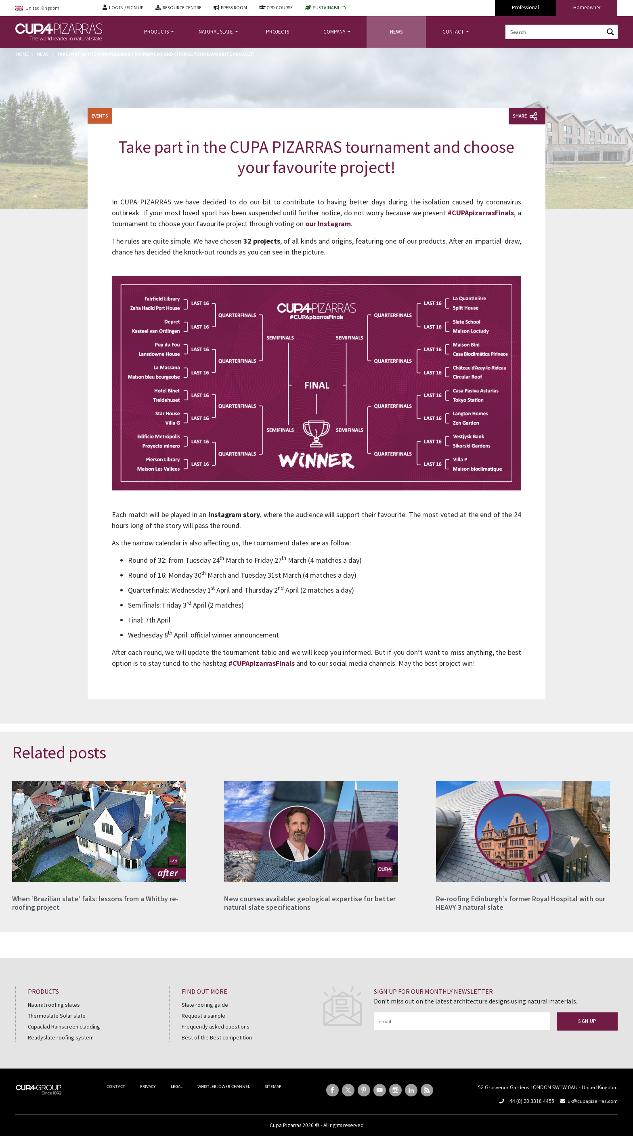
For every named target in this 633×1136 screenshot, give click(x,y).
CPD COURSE (279, 7)
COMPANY (335, 31)
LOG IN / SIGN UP (126, 7)
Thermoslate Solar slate (57, 1015)
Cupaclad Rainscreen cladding (64, 1026)
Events (100, 116)
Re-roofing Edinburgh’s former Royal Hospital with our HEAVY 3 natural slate (520, 903)
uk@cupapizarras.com (593, 1101)
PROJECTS (277, 31)
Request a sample (203, 1015)
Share (525, 116)
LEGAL (176, 1086)
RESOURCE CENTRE (182, 7)
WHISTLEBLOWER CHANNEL (223, 1086)
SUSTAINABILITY (329, 7)
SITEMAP (273, 1086)
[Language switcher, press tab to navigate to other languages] (52, 8)
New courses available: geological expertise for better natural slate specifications (310, 903)
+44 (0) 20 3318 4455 (530, 1101)
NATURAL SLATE (216, 31)
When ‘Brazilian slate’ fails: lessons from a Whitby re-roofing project (95, 903)
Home (22, 54)
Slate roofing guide (205, 1004)
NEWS (396, 31)
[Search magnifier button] (610, 32)
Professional (525, 7)
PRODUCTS (157, 31)
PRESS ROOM (234, 7)
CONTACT (453, 31)
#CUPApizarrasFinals (481, 212)
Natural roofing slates (54, 1004)
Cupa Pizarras (285, 1125)
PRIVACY (148, 1086)
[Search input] (555, 32)
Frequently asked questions (215, 1026)
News (42, 54)
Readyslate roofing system (61, 1037)
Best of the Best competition (217, 1037)
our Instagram (328, 223)
